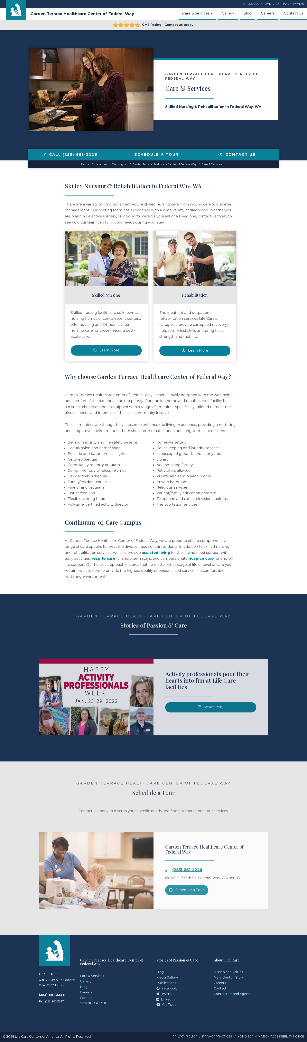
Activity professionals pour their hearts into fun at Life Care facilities (207, 689)
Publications (166, 983)
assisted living (156, 552)
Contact (86, 998)
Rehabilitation (195, 295)
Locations (101, 164)
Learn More (106, 350)
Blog (248, 13)
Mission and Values (228, 972)
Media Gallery (167, 977)
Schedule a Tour (153, 154)
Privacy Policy (184, 1036)
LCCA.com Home (256, 3)
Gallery (228, 13)
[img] (44, 154)
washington (119, 164)
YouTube (166, 1005)
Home (85, 164)
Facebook (166, 988)
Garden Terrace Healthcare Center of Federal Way (82, 13)
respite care (103, 558)
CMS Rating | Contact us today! (153, 25)
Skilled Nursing (106, 295)
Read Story (210, 716)
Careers (267, 13)
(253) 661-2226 (187, 878)
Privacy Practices (217, 1036)
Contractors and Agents (232, 994)
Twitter (164, 994)
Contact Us (293, 13)
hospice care (201, 558)
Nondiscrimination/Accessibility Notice (270, 1036)
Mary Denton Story (229, 977)
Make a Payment (290, 3)
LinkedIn (165, 999)
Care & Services (197, 13)
